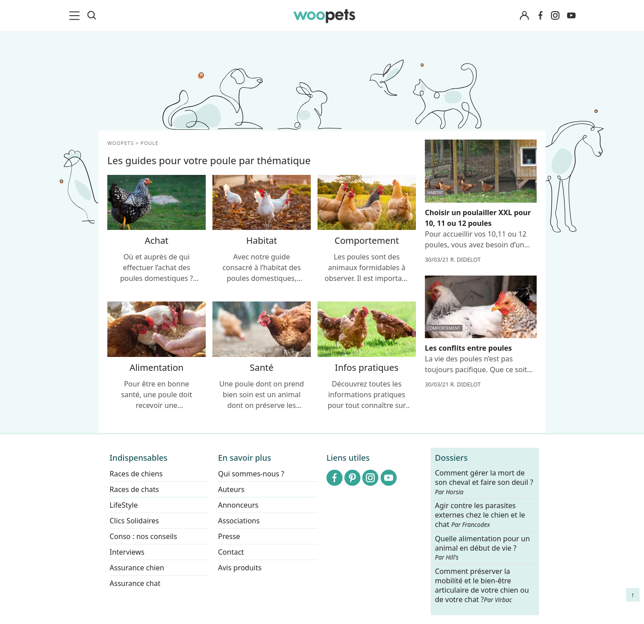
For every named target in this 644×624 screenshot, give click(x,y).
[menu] (76, 15)
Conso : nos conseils (143, 536)
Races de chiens (136, 474)
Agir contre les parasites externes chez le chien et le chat (480, 515)
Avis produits (240, 568)
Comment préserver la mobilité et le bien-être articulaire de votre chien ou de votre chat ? (482, 585)
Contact (231, 552)
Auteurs (231, 489)
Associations (239, 521)
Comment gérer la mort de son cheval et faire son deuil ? (484, 482)
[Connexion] (524, 16)
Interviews (127, 552)
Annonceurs (238, 505)
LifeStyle (124, 505)
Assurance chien (137, 568)
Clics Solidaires (134, 521)
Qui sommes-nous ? (251, 474)
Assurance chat (135, 583)
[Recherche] (91, 15)
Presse (229, 536)
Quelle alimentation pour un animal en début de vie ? (482, 548)
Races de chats (134, 489)
